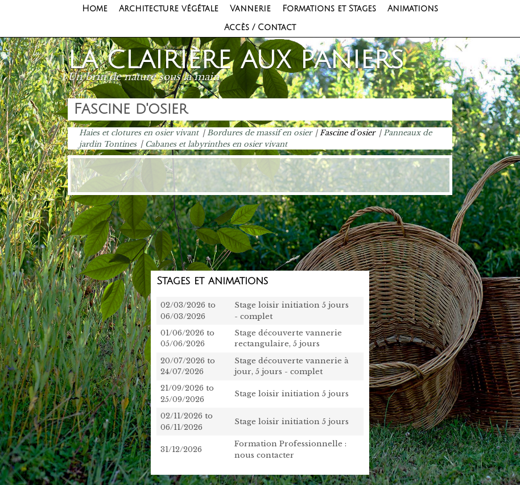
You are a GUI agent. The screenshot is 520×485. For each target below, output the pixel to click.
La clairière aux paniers (236, 60)
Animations (412, 9)
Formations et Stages (329, 9)
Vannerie (250, 9)
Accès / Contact (260, 27)
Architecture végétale (168, 9)
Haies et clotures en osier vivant (139, 133)
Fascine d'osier (347, 133)
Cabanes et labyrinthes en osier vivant (216, 143)
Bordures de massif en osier (259, 133)
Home (95, 9)
